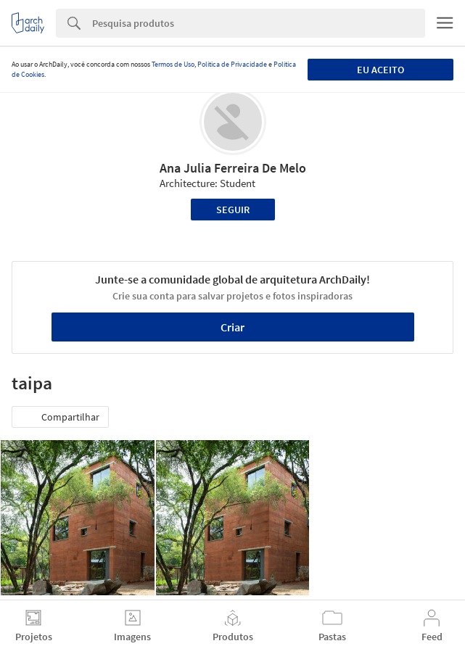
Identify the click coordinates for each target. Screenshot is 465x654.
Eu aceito (380, 69)
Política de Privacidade (232, 64)
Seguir (233, 209)
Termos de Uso (173, 64)
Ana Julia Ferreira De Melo (233, 168)
